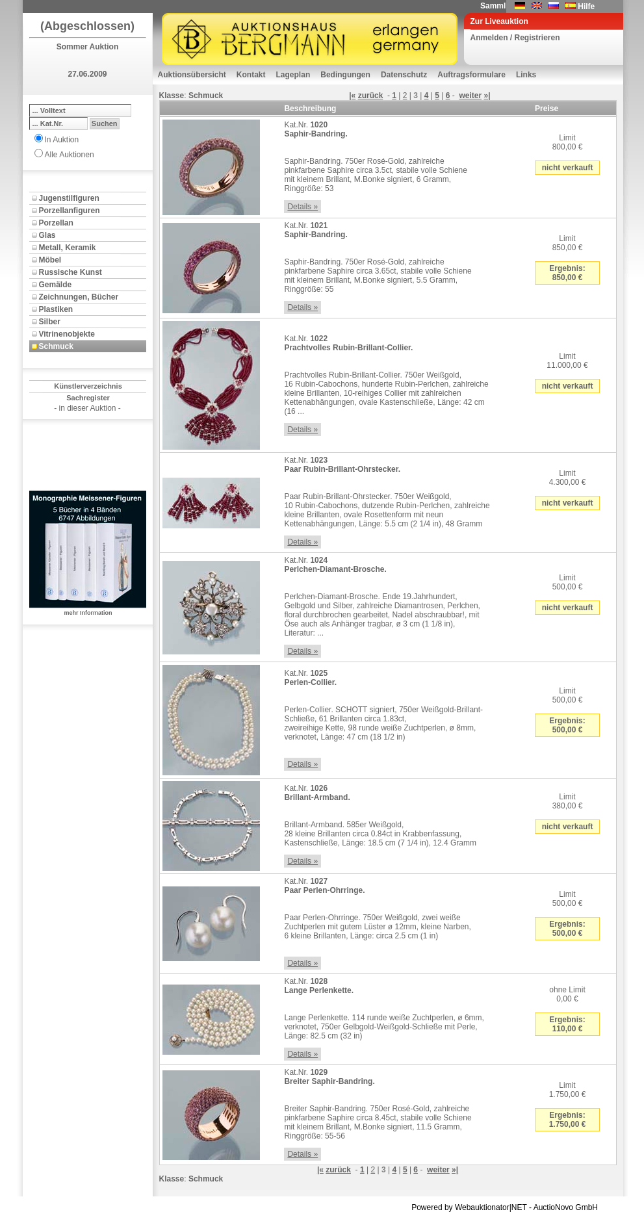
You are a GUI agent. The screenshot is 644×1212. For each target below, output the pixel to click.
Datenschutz (404, 74)
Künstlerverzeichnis (88, 386)
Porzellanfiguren (69, 210)
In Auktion (62, 139)
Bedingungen (345, 74)
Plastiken (56, 309)
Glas (47, 235)
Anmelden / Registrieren (515, 37)
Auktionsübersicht (192, 74)
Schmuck (56, 346)
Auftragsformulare (471, 74)
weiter (470, 95)
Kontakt (251, 74)
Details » (302, 206)
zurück (370, 95)
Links (526, 74)
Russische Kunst (70, 272)
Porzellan (56, 222)
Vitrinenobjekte (67, 334)
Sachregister (88, 398)
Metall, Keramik (67, 247)
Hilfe (586, 6)
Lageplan (293, 74)
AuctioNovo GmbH (566, 1207)
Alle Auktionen (69, 154)
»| (486, 95)
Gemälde (55, 284)
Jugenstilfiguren (69, 198)
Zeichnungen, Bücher (79, 297)
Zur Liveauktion (499, 21)
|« (352, 95)
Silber (49, 321)
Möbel (50, 259)
